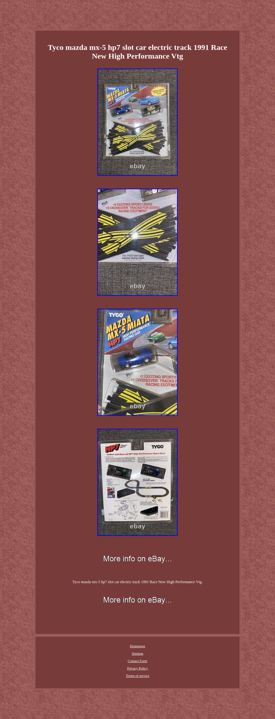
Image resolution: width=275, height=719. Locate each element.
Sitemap (137, 653)
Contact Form (137, 661)
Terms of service (137, 675)
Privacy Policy (137, 668)
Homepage (137, 646)
